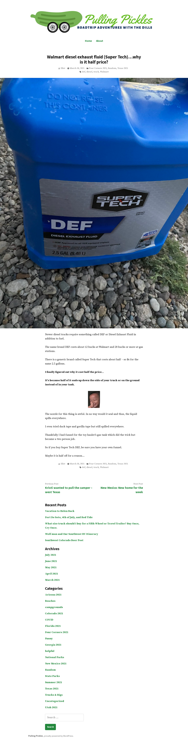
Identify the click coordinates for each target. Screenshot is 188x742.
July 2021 (50, 555)
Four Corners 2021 (98, 68)
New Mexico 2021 (56, 663)
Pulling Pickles (35, 736)
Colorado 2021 (54, 613)
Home (88, 40)
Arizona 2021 (53, 594)
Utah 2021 (51, 707)
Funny (49, 638)
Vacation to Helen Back (59, 511)
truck (96, 71)
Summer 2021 (53, 682)
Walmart (104, 71)
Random (112, 68)
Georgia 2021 (53, 645)
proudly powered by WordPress (58, 736)
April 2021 (51, 573)
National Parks (54, 657)
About (99, 40)
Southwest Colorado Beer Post (64, 540)
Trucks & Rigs (54, 695)
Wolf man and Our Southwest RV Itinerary (71, 534)
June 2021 (51, 561)
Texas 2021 (122, 68)
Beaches (50, 601)
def (83, 71)
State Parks (52, 676)
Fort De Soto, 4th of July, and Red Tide (69, 517)
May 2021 (51, 567)
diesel (89, 71)
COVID (49, 619)
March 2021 (52, 580)
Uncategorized (54, 701)
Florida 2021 (53, 626)
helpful (49, 651)
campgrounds (54, 607)
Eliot (63, 68)
